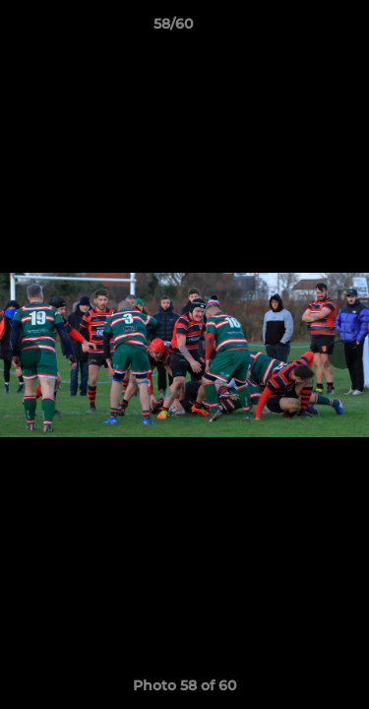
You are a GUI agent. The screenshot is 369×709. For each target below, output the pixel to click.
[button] (298, 28)
